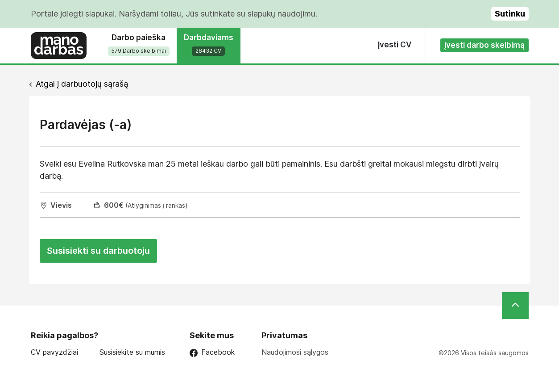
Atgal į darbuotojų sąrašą (82, 83)
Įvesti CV (394, 44)
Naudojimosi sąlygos (294, 352)
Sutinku (510, 13)
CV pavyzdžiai (54, 352)
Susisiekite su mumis (132, 352)
